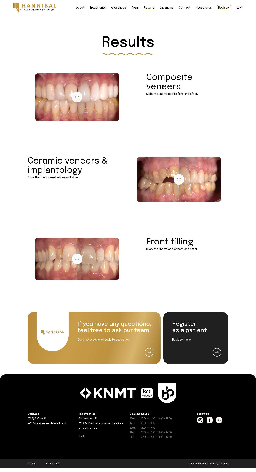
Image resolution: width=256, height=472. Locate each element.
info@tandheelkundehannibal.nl (47, 427)
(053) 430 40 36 (37, 422)
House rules (204, 7)
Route (82, 439)
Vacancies (167, 7)
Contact (184, 7)
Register (224, 7)
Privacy (31, 467)
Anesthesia (118, 7)
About (80, 7)
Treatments (98, 7)
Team (135, 7)
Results (149, 7)
